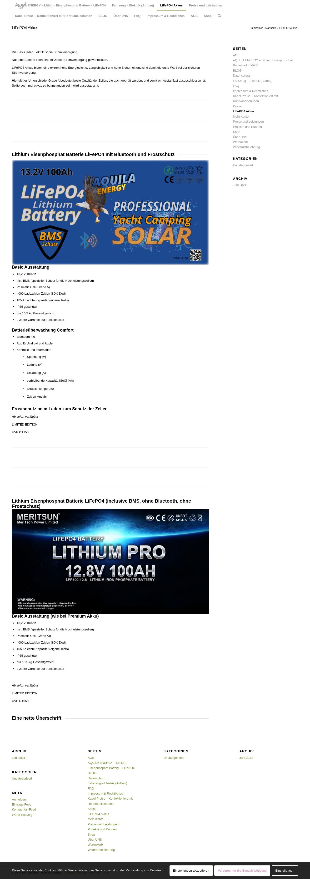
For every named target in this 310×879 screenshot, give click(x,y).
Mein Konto (241, 116)
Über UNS (240, 137)
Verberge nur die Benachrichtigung (242, 870)
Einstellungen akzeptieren (191, 870)
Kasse (237, 106)
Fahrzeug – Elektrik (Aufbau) (252, 81)
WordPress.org (22, 815)
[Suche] (219, 16)
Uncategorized (243, 165)
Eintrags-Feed (21, 804)
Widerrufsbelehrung (246, 147)
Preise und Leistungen (248, 121)
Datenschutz (241, 75)
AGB (236, 55)
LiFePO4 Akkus (25, 28)
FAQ (236, 86)
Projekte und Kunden (247, 127)
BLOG (237, 70)
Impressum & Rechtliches (250, 91)
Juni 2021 (239, 185)
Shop (236, 132)
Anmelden (19, 799)
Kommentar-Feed (24, 809)
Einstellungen (285, 870)
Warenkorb (240, 142)
